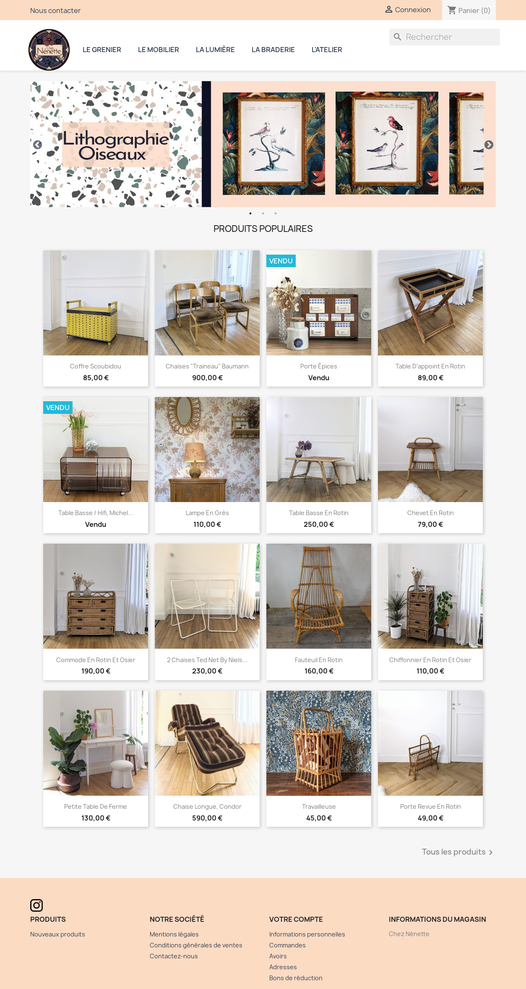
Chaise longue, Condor (207, 806)
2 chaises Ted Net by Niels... (207, 660)
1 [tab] (250, 213)
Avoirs (278, 956)
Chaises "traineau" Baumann (207, 366)
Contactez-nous (174, 956)
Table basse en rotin (319, 513)
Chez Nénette (49, 50)
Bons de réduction (296, 978)
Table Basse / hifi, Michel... (95, 513)
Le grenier (102, 49)
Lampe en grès (207, 513)
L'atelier (327, 49)
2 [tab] (263, 213)
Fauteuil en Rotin (319, 660)
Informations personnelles (307, 934)
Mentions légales (174, 934)
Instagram (378, 47)
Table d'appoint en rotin (430, 366)
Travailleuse (319, 806)
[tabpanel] (263, 144)
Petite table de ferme (95, 806)
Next (488, 144)
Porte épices (318, 366)
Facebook (361, 47)
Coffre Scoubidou (95, 366)
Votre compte (296, 919)
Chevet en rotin (430, 513)
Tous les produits (459, 852)
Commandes (287, 945)
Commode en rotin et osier (95, 660)
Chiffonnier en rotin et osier (430, 660)
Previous (36, 144)
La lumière (215, 49)
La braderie (273, 49)
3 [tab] (275, 213)
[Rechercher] (444, 37)
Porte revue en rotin (430, 806)
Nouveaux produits (57, 934)
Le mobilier (158, 49)
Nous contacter (55, 10)
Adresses (283, 967)
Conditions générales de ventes (196, 945)
